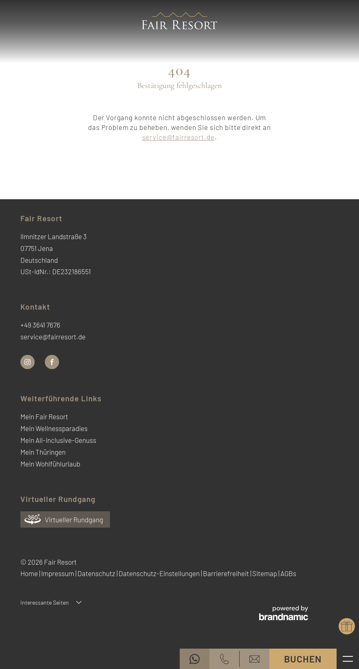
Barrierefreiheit (226, 573)
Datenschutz (97, 573)
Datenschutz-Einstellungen (160, 573)
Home (29, 573)
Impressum (58, 573)
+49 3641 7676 (40, 325)
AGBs (288, 573)
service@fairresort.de (178, 137)
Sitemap (265, 573)
